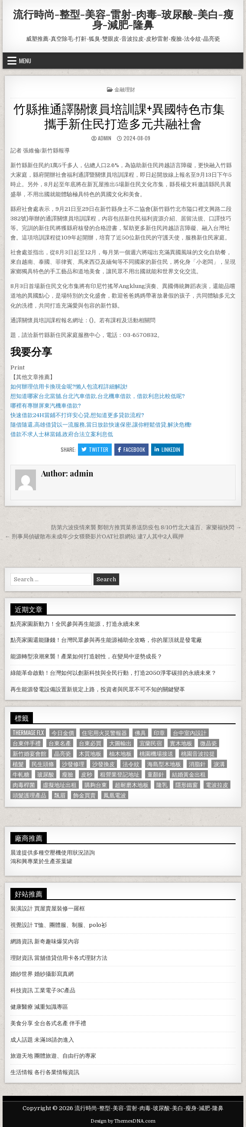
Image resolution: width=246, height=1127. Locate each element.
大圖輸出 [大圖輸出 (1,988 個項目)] (120, 743)
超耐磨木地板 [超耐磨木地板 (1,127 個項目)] (132, 784)
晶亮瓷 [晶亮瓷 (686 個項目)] (62, 753)
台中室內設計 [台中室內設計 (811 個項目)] (190, 733)
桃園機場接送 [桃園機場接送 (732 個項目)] (156, 753)
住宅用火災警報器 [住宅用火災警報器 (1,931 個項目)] (104, 733)
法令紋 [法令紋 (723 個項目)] (131, 764)
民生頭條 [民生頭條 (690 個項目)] (43, 764)
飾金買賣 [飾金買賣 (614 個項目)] (84, 795)
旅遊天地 (21, 1056)
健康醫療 (21, 1007)
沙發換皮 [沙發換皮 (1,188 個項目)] (103, 764)
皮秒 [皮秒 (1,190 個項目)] (86, 774)
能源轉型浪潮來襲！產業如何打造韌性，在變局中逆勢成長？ (86, 656)
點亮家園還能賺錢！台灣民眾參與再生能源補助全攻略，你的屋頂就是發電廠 (106, 640)
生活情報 (21, 1072)
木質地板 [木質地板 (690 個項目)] (90, 753)
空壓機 (52, 852)
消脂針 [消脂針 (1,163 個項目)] (197, 764)
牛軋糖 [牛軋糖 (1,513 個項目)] (21, 774)
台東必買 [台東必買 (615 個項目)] (90, 743)
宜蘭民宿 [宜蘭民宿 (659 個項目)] (150, 743)
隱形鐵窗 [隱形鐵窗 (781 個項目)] (186, 784)
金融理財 (124, 89)
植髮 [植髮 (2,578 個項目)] (18, 764)
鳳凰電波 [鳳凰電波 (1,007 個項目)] (115, 795)
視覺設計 (21, 925)
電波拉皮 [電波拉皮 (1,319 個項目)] (217, 784)
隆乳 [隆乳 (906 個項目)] (162, 784)
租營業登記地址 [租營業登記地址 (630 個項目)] (119, 774)
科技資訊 (21, 990)
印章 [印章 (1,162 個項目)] (159, 733)
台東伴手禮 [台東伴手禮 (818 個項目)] (27, 743)
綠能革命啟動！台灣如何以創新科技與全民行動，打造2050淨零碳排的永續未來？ (113, 673)
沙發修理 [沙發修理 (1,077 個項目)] (73, 764)
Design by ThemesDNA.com (123, 1121)
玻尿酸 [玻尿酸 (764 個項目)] (45, 774)
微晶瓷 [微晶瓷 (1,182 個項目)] (208, 743)
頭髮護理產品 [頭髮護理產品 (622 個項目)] (29, 795)
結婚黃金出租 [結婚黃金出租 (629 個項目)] (189, 774)
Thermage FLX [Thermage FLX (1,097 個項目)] (28, 733)
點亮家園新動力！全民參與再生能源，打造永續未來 (75, 624)
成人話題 (21, 1039)
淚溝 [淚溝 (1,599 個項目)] (219, 764)
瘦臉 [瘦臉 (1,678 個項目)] (67, 774)
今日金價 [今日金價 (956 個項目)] (63, 733)
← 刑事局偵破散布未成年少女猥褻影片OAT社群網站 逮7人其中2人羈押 (94, 536)
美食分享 (21, 1023)
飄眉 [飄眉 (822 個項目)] (59, 795)
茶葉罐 (63, 861)
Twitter (94, 449)
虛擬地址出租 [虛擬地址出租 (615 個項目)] (60, 784)
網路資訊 (21, 941)
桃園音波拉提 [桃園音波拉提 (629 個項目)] (198, 753)
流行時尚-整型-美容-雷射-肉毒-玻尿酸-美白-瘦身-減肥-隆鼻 (123, 19)
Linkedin (167, 449)
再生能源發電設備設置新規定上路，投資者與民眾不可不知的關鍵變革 (97, 689)
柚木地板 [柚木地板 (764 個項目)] (120, 753)
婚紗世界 (21, 974)
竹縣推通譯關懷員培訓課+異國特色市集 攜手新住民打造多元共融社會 (123, 115)
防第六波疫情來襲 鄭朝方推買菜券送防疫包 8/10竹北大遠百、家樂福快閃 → (146, 527)
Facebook (131, 449)
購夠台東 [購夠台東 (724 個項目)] (95, 784)
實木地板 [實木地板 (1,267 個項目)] (181, 743)
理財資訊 (21, 958)
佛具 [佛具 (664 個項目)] (140, 733)
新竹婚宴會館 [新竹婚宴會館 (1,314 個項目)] (29, 753)
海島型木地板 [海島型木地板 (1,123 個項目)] (164, 764)
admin (104, 138)
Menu (25, 60)
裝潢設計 (21, 908)
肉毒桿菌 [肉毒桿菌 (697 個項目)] (24, 784)
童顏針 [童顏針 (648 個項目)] (155, 774)
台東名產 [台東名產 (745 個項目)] (60, 743)
